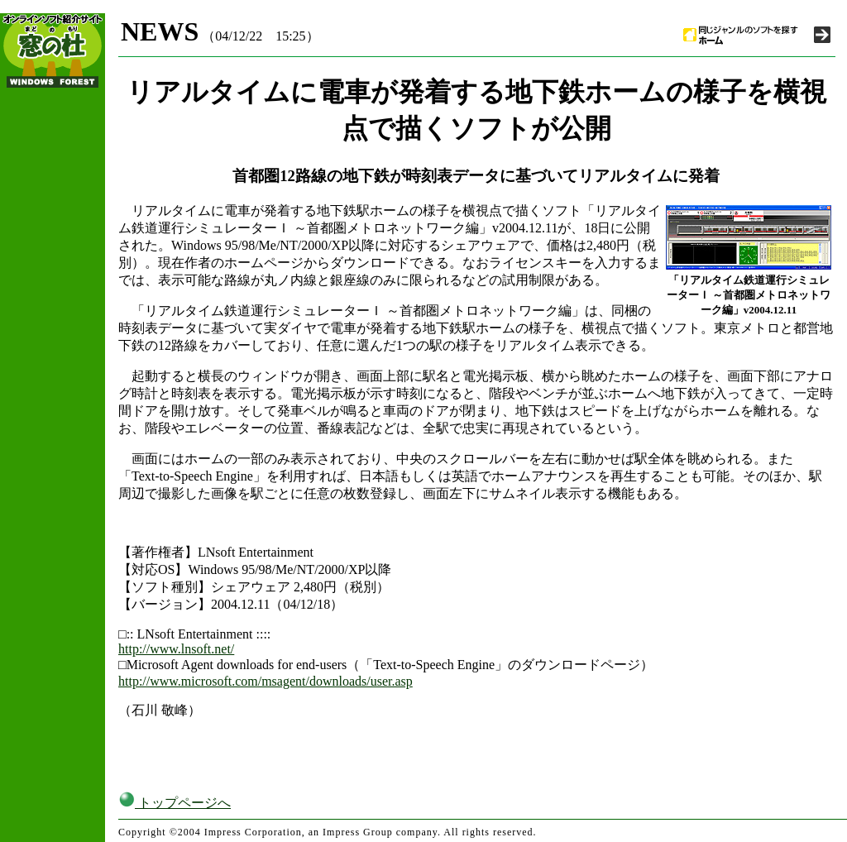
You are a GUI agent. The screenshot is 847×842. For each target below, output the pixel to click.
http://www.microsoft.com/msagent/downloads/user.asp (265, 681)
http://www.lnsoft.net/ (176, 649)
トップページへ (174, 803)
